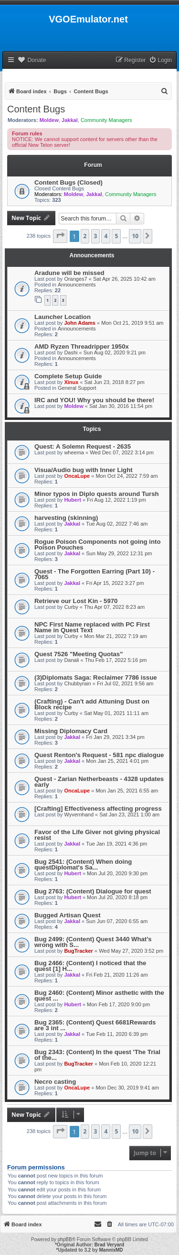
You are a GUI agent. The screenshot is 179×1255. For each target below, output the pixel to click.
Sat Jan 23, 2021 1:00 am (129, 814)
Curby (71, 607)
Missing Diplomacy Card (70, 731)
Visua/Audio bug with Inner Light (83, 469)
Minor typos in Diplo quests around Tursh (96, 493)
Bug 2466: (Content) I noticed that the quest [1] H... (90, 965)
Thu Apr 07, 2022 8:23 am (114, 607)
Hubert (72, 500)
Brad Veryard (109, 1244)
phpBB (65, 1239)
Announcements (77, 284)
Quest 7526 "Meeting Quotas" (78, 654)
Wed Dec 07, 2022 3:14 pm (122, 452)
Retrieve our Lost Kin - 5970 (75, 601)
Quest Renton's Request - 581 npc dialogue (99, 755)
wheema (74, 452)
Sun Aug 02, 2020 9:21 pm (115, 352)
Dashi (70, 352)
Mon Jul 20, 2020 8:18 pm (117, 897)
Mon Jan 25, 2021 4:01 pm (117, 761)
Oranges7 (75, 279)
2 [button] (85, 236)
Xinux (71, 382)
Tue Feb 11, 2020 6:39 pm (116, 1034)
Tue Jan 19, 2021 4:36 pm (116, 844)
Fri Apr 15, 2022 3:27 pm (115, 583)
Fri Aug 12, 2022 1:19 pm (116, 500)
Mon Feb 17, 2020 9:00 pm (118, 1004)
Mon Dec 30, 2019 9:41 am (127, 1087)
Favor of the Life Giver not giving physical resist (97, 834)
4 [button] (105, 236)
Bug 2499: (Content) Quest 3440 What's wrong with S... (93, 942)
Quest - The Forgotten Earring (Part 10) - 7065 (94, 574)
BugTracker (78, 951)
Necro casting (55, 1081)
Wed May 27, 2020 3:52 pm (131, 951)
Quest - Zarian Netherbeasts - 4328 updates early (99, 781)
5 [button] (116, 236)
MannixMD (111, 1250)
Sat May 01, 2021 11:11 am (116, 713)
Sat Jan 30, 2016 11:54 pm (120, 406)
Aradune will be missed (69, 272)
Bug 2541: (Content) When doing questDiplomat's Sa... (83, 864)
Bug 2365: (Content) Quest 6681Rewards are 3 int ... (95, 1025)
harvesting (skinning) (66, 517)
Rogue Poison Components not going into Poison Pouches (97, 544)
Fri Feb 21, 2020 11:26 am (117, 975)
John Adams (79, 323)
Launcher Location (62, 316)
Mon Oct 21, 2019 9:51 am (132, 323)
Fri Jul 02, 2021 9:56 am (125, 683)
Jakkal (70, 120)
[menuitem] (160, 60)
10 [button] (135, 236)
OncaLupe (77, 476)
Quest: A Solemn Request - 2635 (82, 446)
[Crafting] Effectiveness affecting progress (98, 808)
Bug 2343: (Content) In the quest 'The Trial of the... (97, 1054)
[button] (60, 236)
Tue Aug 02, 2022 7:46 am (116, 524)
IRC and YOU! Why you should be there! (94, 400)
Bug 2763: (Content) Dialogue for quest (92, 891)
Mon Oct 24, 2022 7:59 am (126, 476)
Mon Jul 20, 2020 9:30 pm (117, 873)
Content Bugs (36, 109)
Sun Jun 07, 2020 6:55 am (116, 921)
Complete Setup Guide (68, 376)
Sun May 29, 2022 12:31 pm (119, 553)
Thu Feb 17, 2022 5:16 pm (116, 660)
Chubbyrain (77, 683)
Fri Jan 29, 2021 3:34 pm (115, 737)
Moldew (49, 120)
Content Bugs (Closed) (68, 182)
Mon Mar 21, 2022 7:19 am (115, 636)
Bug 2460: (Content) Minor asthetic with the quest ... (99, 995)
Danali (71, 660)
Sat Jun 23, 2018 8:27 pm (114, 382)
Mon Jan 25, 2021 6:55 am (126, 790)
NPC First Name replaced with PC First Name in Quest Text (92, 627)
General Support (77, 388)
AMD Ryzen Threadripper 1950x (81, 346)
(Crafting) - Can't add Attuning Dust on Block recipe (91, 704)
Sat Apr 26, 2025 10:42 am (124, 279)
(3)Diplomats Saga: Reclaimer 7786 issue (95, 677)
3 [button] (95, 236)
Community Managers (106, 120)
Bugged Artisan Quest (67, 915)
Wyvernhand (79, 814)
